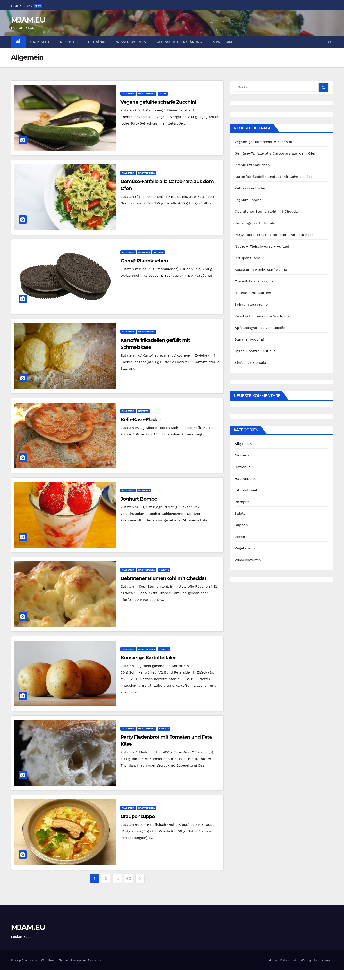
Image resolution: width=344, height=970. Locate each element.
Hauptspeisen (146, 93)
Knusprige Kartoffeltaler (148, 658)
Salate (240, 513)
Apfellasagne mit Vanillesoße (260, 328)
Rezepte (69, 42)
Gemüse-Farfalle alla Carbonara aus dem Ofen (276, 153)
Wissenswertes (131, 42)
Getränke (97, 42)
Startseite (40, 42)
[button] (329, 42)
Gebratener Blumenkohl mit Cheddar (163, 578)
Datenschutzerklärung (179, 42)
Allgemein (128, 93)
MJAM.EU (28, 20)
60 (128, 878)
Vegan (163, 93)
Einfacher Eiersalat (251, 362)
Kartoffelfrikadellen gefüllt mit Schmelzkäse (274, 177)
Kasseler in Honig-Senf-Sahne (261, 269)
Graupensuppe (137, 816)
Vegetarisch (245, 548)
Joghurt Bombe (138, 499)
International (246, 490)
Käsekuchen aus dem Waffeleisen (264, 316)
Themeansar (96, 960)
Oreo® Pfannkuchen (144, 261)
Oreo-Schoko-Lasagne (254, 281)
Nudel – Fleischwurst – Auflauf (262, 246)
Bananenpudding (249, 339)
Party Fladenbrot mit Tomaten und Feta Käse (274, 235)
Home (273, 960)
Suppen (241, 525)
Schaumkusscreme (251, 304)
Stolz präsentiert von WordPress (34, 960)
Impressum (222, 42)
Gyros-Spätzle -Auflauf (255, 351)
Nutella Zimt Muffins (253, 293)
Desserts (144, 252)
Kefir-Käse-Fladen (140, 420)
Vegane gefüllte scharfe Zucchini (158, 102)
